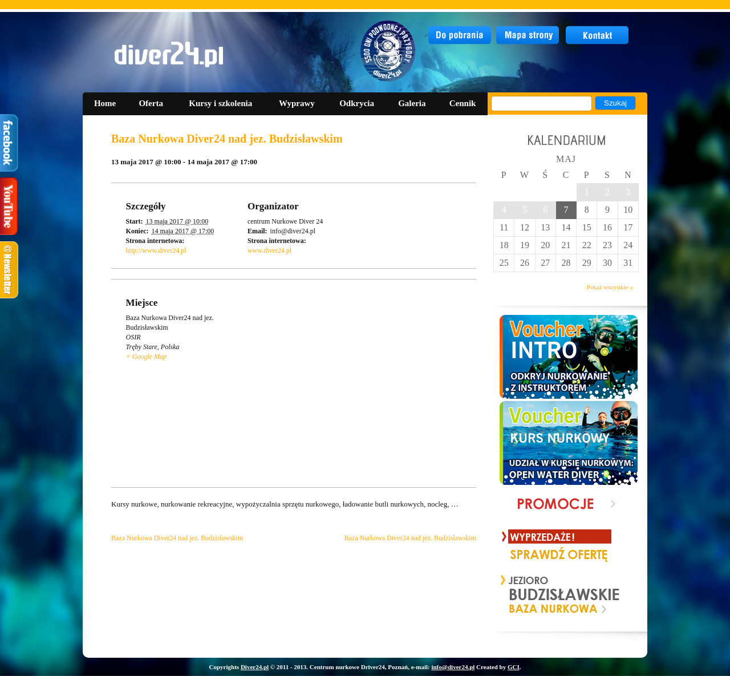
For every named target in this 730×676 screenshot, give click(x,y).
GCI (514, 666)
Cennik (462, 103)
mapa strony (528, 35)
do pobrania (459, 35)
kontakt (597, 35)
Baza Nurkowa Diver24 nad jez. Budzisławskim (177, 538)
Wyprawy (297, 103)
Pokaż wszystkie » (610, 287)
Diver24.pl (255, 666)
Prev (510, 595)
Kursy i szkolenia (220, 103)
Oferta (151, 103)
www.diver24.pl (269, 250)
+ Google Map (146, 357)
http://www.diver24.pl (156, 250)
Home (105, 103)
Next (612, 595)
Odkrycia (356, 103)
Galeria (411, 103)
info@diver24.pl (452, 666)
